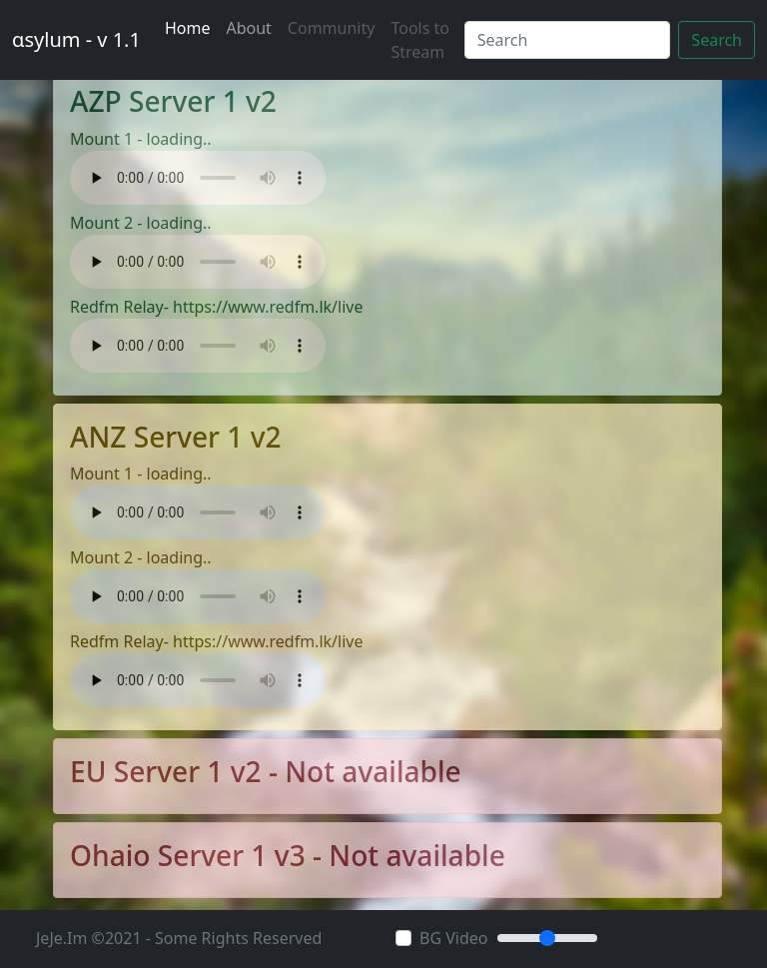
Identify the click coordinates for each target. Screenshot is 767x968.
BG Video (453, 938)
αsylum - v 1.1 (76, 39)
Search (716, 40)
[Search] (567, 40)
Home (188, 28)
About (248, 28)
